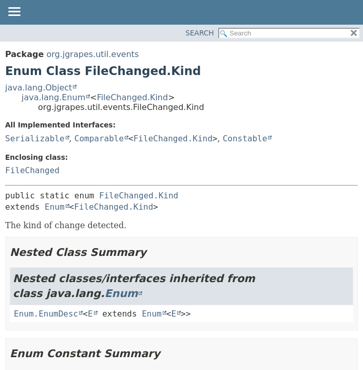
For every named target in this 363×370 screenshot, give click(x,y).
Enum (55, 207)
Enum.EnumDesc (46, 314)
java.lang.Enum (53, 97)
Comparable (99, 138)
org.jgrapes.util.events (92, 54)
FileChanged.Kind (132, 97)
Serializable (35, 138)
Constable (245, 138)
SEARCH (199, 33)
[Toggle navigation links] (14, 12)
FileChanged (32, 170)
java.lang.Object (38, 87)
